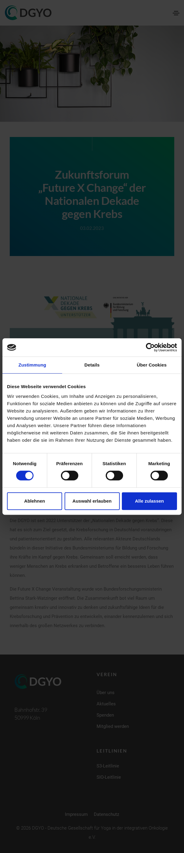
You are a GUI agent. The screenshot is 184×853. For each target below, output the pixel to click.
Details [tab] (92, 364)
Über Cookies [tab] (152, 364)
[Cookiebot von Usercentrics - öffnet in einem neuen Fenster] (150, 347)
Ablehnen (34, 501)
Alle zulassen (149, 501)
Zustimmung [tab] (32, 364)
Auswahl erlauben (92, 501)
